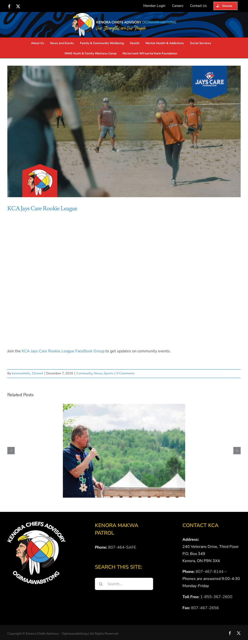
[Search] (101, 584)
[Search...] (124, 584)
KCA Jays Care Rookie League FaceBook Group (63, 351)
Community (84, 373)
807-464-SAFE (122, 547)
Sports (108, 373)
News (98, 373)
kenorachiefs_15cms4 (27, 373)
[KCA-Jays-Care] (124, 131)
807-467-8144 (210, 571)
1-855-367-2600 (216, 597)
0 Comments (125, 373)
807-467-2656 (205, 608)
